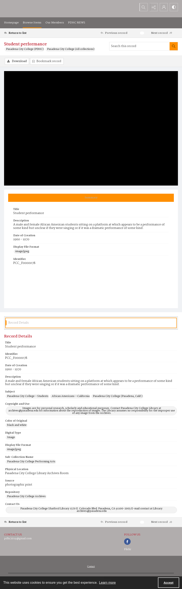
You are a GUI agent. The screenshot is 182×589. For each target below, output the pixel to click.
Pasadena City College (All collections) (70, 49)
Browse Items (32, 22)
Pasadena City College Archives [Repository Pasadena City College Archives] (26, 497)
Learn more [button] (107, 582)
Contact (91, 566)
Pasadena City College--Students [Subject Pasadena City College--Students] (27, 396)
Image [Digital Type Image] (11, 437)
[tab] (91, 198)
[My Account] (164, 7)
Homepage (11, 22)
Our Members (54, 22)
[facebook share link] (127, 541)
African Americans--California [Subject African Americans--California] (70, 396)
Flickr (127, 549)
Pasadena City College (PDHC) (25, 49)
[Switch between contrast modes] (174, 7)
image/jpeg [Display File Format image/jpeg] (22, 251)
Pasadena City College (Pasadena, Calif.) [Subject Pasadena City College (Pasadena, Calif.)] (117, 396)
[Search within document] (174, 46)
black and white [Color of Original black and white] (16, 425)
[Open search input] (143, 7)
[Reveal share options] (153, 7)
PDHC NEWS (76, 22)
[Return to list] (27, 33)
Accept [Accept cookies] (168, 582)
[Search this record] (139, 46)
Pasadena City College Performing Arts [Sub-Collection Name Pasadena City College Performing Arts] (31, 462)
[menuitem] (91, 566)
